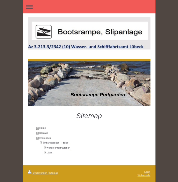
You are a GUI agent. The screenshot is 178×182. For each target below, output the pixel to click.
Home (42, 127)
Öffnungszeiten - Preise (56, 142)
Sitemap (53, 172)
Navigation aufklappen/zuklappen (89, 6)
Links (49, 152)
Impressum (45, 137)
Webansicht (143, 175)
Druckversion (38, 172)
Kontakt (43, 132)
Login (147, 171)
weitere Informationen (58, 147)
